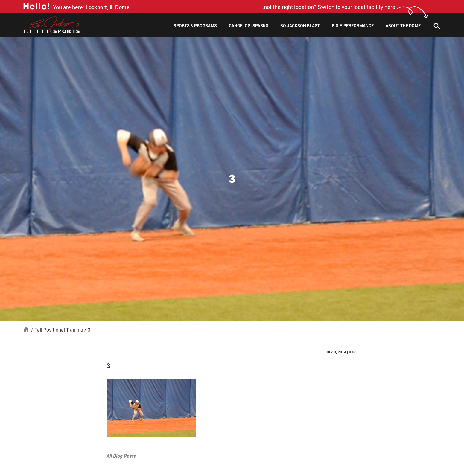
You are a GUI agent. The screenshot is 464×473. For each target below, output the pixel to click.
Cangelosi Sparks (248, 25)
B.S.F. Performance (353, 25)
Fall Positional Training (58, 329)
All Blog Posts (121, 456)
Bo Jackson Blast (300, 25)
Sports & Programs (195, 25)
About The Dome (403, 25)
